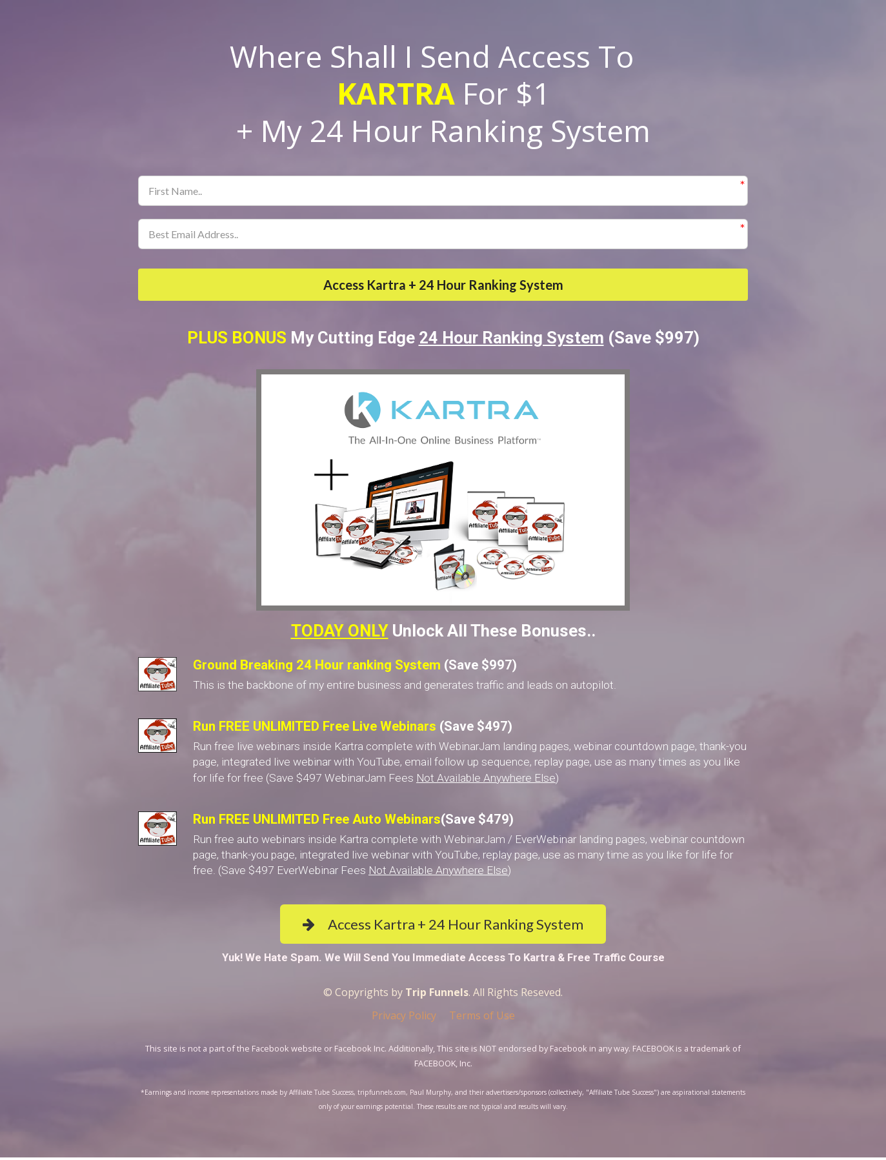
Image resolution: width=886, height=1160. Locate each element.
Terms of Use (482, 1018)
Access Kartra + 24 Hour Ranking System (443, 286)
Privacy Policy (404, 1018)
